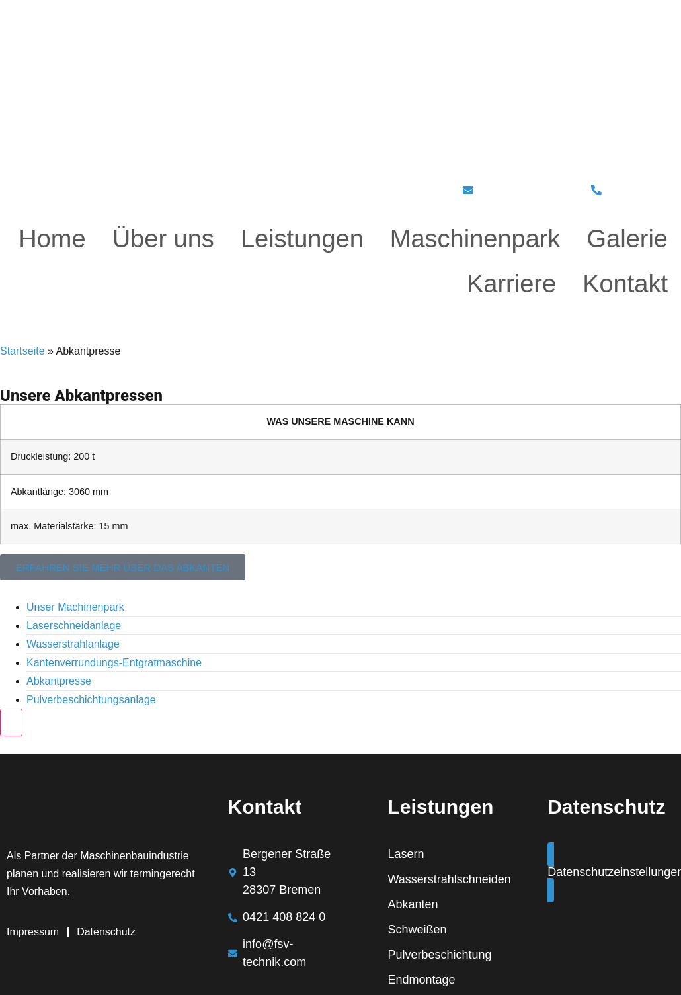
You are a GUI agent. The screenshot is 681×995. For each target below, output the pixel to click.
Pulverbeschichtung (439, 954)
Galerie (627, 239)
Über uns (163, 239)
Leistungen (302, 239)
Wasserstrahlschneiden (447, 879)
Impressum (33, 931)
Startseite (22, 351)
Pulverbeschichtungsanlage (91, 699)
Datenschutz (106, 931)
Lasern (405, 854)
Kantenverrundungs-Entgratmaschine (114, 662)
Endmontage (421, 979)
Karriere (511, 284)
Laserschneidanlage (73, 625)
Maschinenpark (475, 239)
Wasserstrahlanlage (73, 644)
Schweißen (416, 929)
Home (52, 239)
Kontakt (625, 284)
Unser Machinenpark (75, 607)
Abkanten (412, 904)
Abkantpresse (58, 681)
